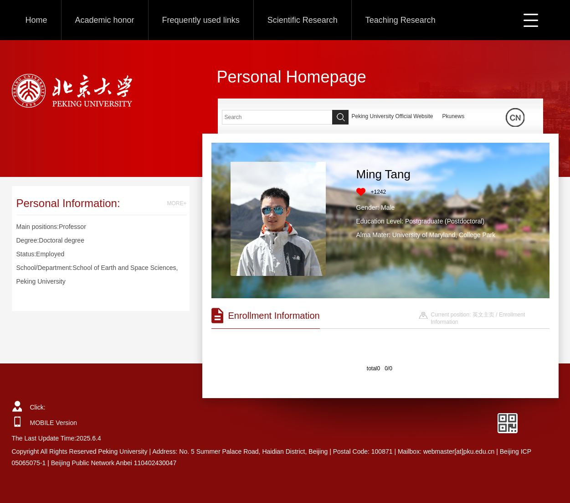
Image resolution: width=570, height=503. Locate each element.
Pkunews (453, 116)
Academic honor (104, 20)
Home (36, 20)
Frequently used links (201, 20)
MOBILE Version (53, 422)
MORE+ (176, 203)
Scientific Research (302, 20)
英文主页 (483, 314)
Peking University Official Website (392, 116)
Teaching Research (400, 20)
